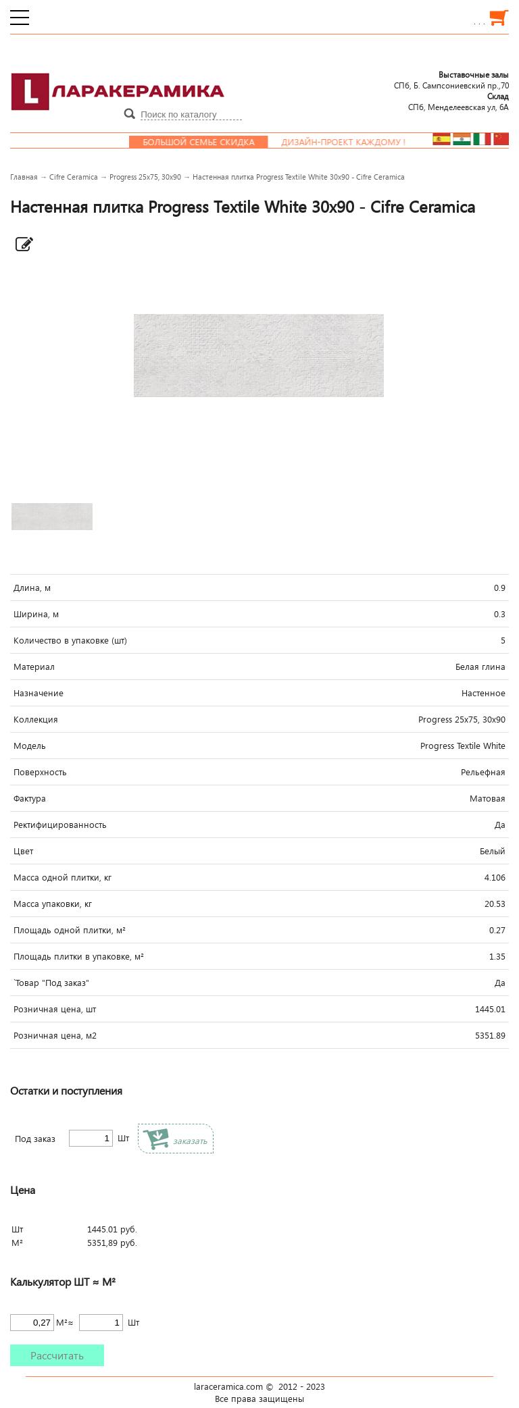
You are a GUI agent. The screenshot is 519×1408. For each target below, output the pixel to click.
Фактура (30, 798)
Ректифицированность (60, 824)
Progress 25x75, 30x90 (145, 177)
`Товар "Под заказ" (51, 982)
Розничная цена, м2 (55, 1035)
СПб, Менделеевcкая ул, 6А (458, 101)
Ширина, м (36, 614)
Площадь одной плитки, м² (70, 930)
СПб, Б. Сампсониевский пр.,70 (451, 79)
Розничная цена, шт (55, 1009)
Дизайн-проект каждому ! (351, 142)
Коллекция (36, 719)
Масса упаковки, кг (53, 903)
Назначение (39, 693)
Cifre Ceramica (73, 177)
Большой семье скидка (206, 142)
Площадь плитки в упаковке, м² (79, 956)
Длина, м (32, 587)
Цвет (23, 851)
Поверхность (40, 772)
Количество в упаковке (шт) (70, 640)
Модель (30, 745)
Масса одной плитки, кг (63, 877)
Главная (24, 177)
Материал (34, 666)
